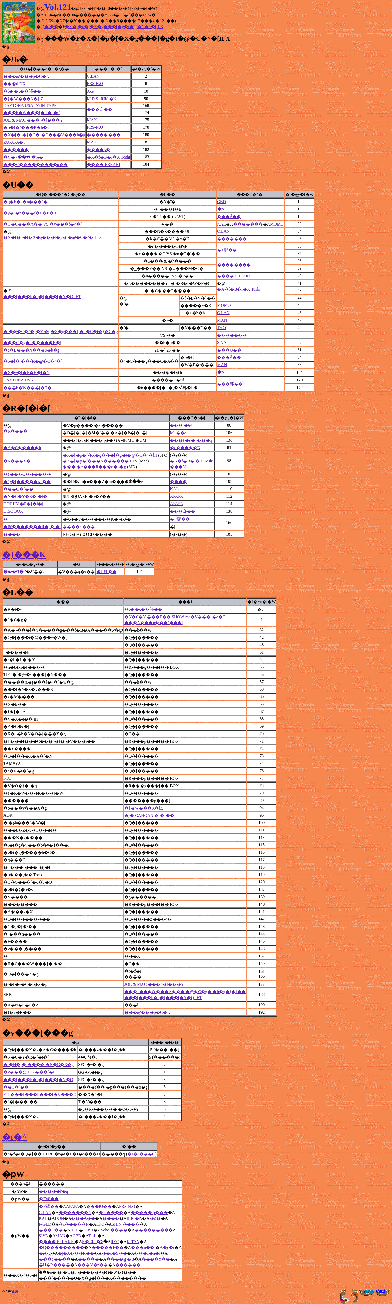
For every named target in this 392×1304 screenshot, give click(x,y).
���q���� (55, 1259)
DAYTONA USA (18, 380)
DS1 (89, 1230)
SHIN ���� (125, 1224)
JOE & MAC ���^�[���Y (33, 120)
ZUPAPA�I (14, 142)
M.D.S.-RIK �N (101, 99)
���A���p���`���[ (153, 622)
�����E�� (108, 1247)
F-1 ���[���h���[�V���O (39, 1094)
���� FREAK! (103, 164)
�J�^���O (141, 1154)
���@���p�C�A (26, 76)
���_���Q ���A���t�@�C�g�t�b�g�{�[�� (185, 992)
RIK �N (134, 1218)
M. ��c (178, 433)
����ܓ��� (79, 527)
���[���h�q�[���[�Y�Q (38, 1079)
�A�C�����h (22, 448)
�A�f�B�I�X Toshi (108, 157)
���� (178, 481)
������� (248, 224)
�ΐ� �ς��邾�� (22, 91)
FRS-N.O (95, 83)
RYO (115, 1241)
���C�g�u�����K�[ (32, 342)
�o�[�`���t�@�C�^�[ (32, 361)
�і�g (45, 1253)
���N (178, 467)
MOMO (277, 224)
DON (59, 1218)
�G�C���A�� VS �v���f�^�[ (42, 224)
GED (221, 201)
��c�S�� (114, 1253)
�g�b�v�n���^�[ (26, 202)
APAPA (176, 496)
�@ (6, 46)
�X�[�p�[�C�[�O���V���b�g (44, 135)
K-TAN (133, 1241)
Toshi (92, 1236)
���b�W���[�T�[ (28, 388)
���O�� (229, 350)
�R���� (15, 431)
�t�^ (14, 1137)
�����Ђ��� (149, 1212)
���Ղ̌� (13, 572)
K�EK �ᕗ (92, 1241)
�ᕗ (220, 209)
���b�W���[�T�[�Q (31, 112)
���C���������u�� (35, 164)
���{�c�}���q (191, 440)
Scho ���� (114, 1230)
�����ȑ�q (53, 1191)
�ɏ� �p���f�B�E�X (30, 213)
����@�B (120, 1259)
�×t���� (111, 1212)
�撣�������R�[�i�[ (32, 526)
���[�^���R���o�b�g (94, 467)
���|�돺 (181, 425)
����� (88, 1259)
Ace (90, 91)
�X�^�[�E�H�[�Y (26, 372)
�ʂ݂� (15, 1291)
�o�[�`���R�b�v (26, 127)
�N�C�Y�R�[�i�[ (26, 496)
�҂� (155, 1218)
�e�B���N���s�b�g (31, 350)
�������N (75, 1212)
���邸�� (99, 109)
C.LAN (93, 76)
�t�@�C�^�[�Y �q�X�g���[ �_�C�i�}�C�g (60, 331)
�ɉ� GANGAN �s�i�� (149, 815)
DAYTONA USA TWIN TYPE (30, 105)
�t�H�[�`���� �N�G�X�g (38, 1064)
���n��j (143, 1247)
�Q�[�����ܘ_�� (27, 481)
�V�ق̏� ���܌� (23, 157)
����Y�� (156, 1259)
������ (16, 149)
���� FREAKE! (57, 1241)
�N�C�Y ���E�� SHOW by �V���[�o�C (174, 617)
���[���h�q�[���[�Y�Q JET (42, 296)
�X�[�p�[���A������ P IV (100, 461)
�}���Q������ (27, 474)
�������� (104, 135)
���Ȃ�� (229, 216)
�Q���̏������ (61, 1247)
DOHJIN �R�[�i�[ (23, 504)
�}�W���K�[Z (143, 808)
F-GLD (45, 1224)
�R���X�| (17, 461)
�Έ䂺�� (227, 250)
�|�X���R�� (76, 1253)
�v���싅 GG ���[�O (29, 1072)
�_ (6, 519)
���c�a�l (147, 1253)
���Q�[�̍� (18, 489)
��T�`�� (16, 1087)
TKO (221, 327)
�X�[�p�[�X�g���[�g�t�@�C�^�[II (110, 455)
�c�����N (185, 448)
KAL (221, 224)
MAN (92, 120)
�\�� (51, 26)
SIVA (221, 342)
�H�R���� (54, 1265)
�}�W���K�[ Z (23, 99)
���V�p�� (92, 1265)
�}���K (24, 554)
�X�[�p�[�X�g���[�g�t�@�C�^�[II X (114, 26)
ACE (74, 1230)
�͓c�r (168, 1247)
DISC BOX (13, 511)
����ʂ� (98, 149)
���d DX (14, 84)
